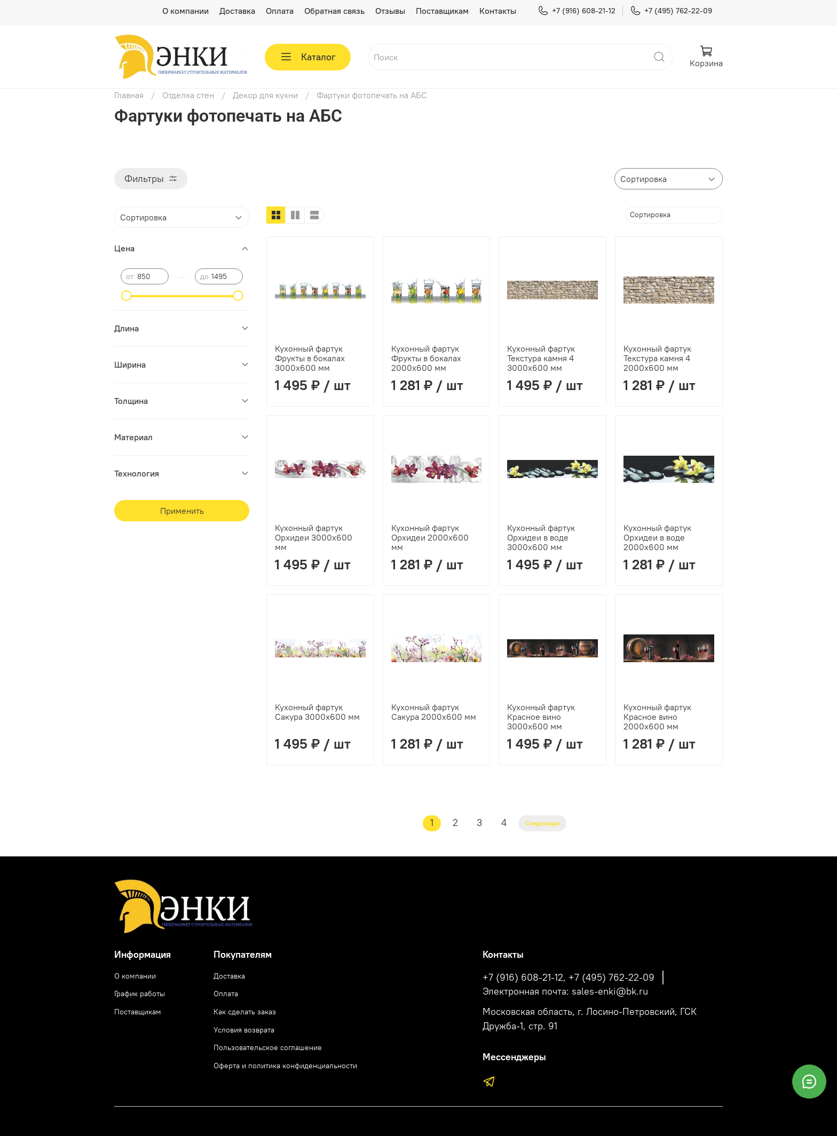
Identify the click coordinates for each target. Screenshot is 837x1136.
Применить (182, 510)
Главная (129, 95)
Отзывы (390, 10)
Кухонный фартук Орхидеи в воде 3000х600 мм (541, 537)
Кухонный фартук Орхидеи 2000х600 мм (430, 537)
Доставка (237, 10)
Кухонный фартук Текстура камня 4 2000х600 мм (657, 358)
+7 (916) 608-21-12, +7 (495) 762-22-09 (568, 977)
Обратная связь (334, 10)
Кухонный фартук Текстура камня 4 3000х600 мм (541, 358)
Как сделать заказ (245, 1011)
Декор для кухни (265, 95)
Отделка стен (188, 95)
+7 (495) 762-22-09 (671, 11)
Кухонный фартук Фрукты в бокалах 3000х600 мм (310, 358)
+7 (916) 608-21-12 (576, 11)
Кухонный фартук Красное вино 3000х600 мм (541, 717)
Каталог (308, 57)
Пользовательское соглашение (268, 1047)
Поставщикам (442, 10)
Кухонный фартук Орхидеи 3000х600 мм (313, 537)
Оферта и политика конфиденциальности (285, 1065)
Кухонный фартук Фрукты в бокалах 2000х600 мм (426, 358)
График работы (139, 993)
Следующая (542, 823)
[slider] (126, 296)
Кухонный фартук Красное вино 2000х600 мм (657, 717)
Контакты (497, 10)
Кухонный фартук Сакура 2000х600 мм (433, 712)
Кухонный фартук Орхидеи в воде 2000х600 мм (657, 537)
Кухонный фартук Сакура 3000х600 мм (317, 712)
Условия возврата (244, 1030)
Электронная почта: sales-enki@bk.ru (565, 991)
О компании (185, 10)
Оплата (280, 10)
